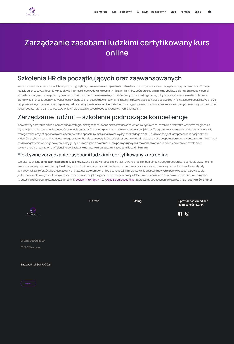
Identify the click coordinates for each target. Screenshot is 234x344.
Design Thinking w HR (88, 179)
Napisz (28, 283)
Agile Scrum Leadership (120, 179)
